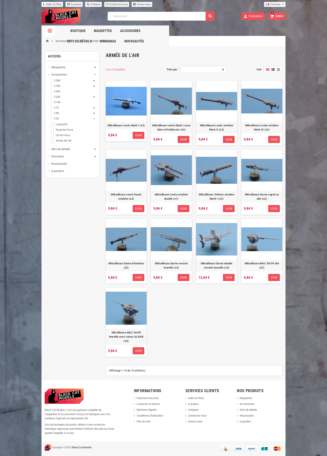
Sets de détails (176, 31)
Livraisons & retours (147, 403)
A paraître (55, 171)
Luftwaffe (59, 124)
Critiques (91, 4)
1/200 (54, 96)
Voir (261, 69)
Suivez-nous (140, 4)
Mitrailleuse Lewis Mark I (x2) (125, 126)
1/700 (54, 85)
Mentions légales (146, 408)
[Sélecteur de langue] (277, 4)
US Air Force (61, 135)
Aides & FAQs (50, 4)
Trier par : (173, 69)
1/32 (54, 118)
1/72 (54, 107)
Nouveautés (231, 31)
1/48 (54, 113)
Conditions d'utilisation (149, 414)
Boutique (93, 31)
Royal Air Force (62, 129)
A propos (72, 4)
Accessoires (146, 31)
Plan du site (143, 420)
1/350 (54, 80)
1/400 (54, 91)
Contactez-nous (115, 4)
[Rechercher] (161, 16)
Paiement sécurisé (147, 397)
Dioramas (205, 31)
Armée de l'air (61, 140)
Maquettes (118, 31)
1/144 (54, 102)
